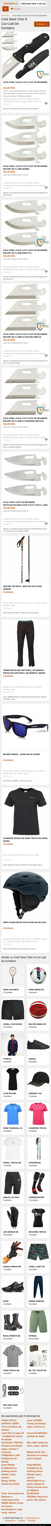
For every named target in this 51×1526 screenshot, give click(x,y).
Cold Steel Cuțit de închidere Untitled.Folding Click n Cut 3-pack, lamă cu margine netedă (25, 505)
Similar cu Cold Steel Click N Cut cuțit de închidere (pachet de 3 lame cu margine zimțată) (25, 446)
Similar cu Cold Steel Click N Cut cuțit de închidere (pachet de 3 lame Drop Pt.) (25, 278)
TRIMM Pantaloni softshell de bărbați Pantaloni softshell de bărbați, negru (24, 671)
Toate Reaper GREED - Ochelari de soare (17, 781)
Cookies (21, 1521)
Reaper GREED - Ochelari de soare (21, 754)
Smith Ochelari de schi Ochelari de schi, (24, 922)
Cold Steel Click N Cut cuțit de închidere (25, 82)
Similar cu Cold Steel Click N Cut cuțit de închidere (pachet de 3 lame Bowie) (25, 194)
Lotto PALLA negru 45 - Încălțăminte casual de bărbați (12, 1436)
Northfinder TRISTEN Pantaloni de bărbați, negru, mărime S (12, 1446)
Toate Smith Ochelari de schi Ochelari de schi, (19, 949)
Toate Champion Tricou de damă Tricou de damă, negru (22, 865)
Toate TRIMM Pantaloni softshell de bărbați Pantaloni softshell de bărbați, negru (25, 698)
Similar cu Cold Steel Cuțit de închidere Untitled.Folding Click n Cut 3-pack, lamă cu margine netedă (25, 530)
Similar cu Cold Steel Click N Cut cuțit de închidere (21, 109)
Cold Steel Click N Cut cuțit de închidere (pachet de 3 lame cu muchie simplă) (25, 335)
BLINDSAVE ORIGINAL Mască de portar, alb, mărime (37, 1496)
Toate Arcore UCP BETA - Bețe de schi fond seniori (21, 613)
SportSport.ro (11, 3)
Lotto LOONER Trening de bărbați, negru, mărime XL (36, 1423)
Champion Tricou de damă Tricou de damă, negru (25, 839)
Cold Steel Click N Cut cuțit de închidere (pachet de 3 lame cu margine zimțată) (25, 419)
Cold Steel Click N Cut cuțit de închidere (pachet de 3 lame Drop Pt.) (25, 251)
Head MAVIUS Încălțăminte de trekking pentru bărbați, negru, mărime (34, 1471)
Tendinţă (31, 1521)
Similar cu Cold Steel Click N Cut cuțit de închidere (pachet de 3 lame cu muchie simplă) (25, 362)
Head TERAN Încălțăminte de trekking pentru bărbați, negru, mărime (9, 1471)
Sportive (5, 15)
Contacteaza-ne (32, 1518)
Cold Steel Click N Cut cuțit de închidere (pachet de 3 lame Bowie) (25, 167)
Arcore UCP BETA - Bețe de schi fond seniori (22, 587)
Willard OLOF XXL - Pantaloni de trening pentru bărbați (37, 1455)
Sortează (40, 24)
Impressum (10, 1521)
